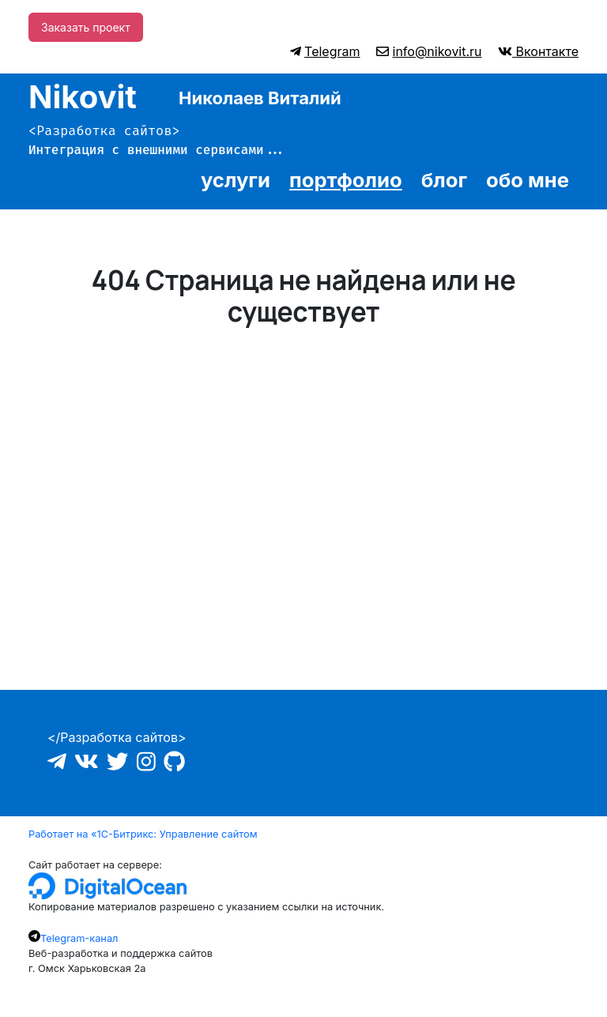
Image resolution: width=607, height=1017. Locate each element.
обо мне (527, 180)
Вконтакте (545, 51)
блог (444, 180)
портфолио (345, 180)
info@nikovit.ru (437, 51)
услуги (235, 180)
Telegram (332, 51)
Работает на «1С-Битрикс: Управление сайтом (143, 834)
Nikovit (82, 96)
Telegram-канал (79, 938)
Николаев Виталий (260, 98)
